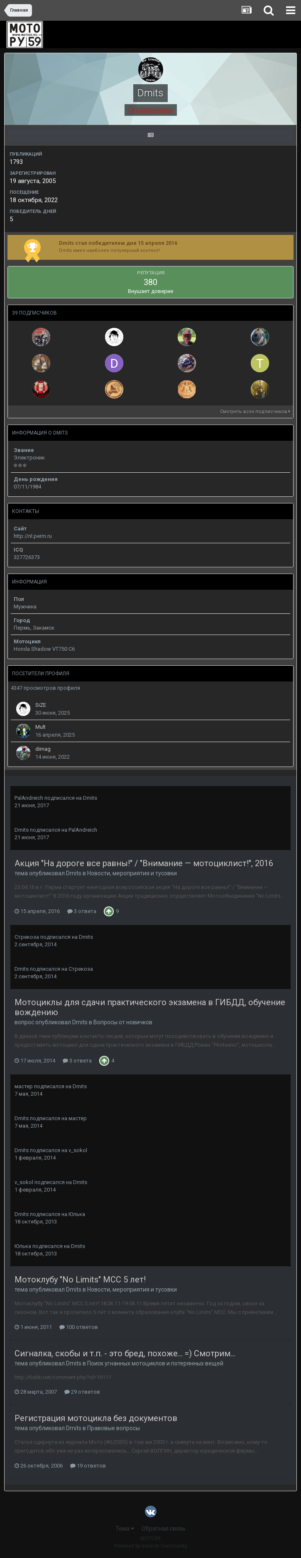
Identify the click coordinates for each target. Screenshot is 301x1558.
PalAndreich (29, 798)
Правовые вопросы (113, 1428)
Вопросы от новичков (122, 1022)
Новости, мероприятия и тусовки (132, 873)
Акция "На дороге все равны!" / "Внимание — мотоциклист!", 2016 (144, 863)
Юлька (77, 1214)
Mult (40, 727)
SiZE (40, 705)
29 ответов (82, 1392)
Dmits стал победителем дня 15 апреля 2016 (118, 243)
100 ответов (78, 1327)
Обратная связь (164, 1528)
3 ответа (81, 911)
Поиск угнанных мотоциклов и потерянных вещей (155, 1363)
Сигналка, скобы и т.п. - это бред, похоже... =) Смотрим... (125, 1353)
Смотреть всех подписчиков (255, 411)
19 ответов (88, 1466)
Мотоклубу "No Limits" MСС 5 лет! (80, 1279)
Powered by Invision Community (150, 1546)
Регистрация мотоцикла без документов (96, 1418)
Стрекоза (27, 937)
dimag (43, 749)
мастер (24, 1086)
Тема (124, 1528)
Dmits (90, 798)
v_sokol (78, 1150)
